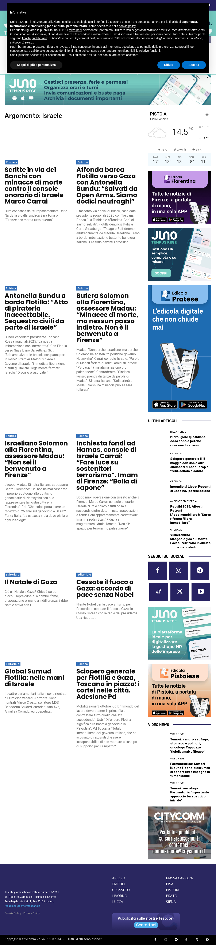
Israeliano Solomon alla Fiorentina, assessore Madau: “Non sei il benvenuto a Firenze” (36, 459)
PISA (169, 884)
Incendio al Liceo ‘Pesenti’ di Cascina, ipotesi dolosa (190, 488)
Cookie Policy (13, 913)
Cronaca (11, 162)
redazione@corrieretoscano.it (22, 905)
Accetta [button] (193, 65)
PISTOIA (172, 890)
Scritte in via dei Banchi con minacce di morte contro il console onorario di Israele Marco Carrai (34, 185)
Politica (83, 162)
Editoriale (12, 574)
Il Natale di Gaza (31, 582)
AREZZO (118, 878)
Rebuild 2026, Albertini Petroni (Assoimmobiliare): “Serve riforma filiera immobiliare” (190, 514)
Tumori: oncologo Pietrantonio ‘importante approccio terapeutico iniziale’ (189, 794)
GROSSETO (121, 890)
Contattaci (146, 924)
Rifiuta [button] (168, 65)
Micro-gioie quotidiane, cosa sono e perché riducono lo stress (188, 441)
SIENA (171, 901)
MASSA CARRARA (179, 878)
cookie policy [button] (127, 26)
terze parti (75, 30)
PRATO (171, 895)
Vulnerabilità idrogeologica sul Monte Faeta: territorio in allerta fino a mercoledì (190, 541)
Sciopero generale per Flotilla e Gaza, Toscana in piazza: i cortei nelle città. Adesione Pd (107, 684)
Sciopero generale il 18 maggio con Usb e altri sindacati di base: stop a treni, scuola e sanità (189, 464)
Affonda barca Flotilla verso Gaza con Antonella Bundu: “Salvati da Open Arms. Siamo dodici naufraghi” (107, 185)
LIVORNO (119, 895)
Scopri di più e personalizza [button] (36, 65)
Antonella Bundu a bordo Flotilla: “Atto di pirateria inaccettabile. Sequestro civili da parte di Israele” (36, 311)
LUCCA (117, 901)
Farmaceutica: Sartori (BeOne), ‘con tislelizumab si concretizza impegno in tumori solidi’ (190, 770)
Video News (177, 734)
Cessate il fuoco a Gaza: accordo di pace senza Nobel (105, 588)
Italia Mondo (178, 432)
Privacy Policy (31, 913)
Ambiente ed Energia (183, 501)
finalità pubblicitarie (34, 38)
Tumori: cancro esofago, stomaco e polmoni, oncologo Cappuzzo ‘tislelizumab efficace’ (189, 745)
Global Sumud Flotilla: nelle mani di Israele (34, 677)
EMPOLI (118, 884)
